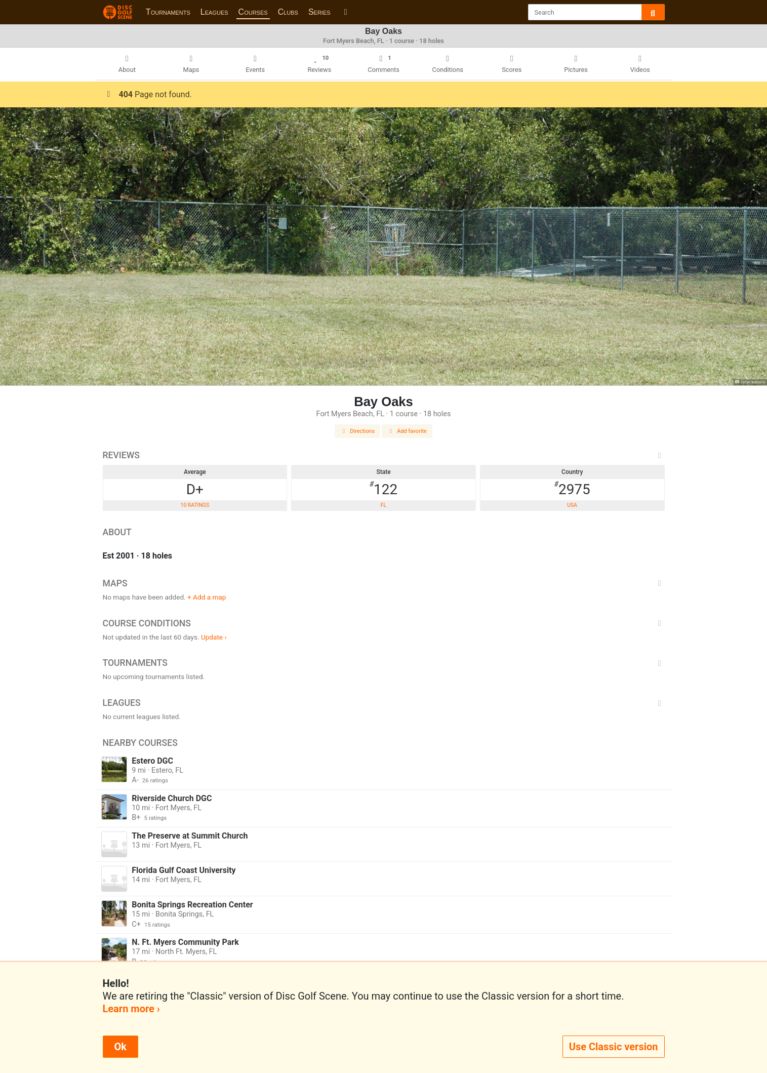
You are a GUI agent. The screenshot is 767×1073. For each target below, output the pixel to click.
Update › (214, 637)
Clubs (288, 12)
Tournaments (168, 12)
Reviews (384, 455)
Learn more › (131, 1009)
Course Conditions (384, 623)
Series (319, 12)
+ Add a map (206, 597)
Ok (120, 1047)
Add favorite (407, 431)
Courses (253, 12)
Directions (357, 431)
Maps (384, 583)
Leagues (214, 12)
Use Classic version (613, 1047)
